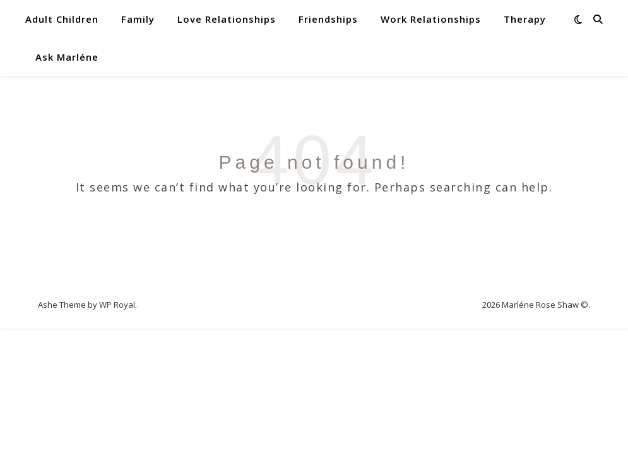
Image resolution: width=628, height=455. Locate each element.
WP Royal (117, 304)
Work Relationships (431, 19)
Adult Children (61, 19)
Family (138, 19)
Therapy (525, 19)
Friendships (328, 19)
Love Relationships (226, 19)
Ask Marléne (66, 57)
